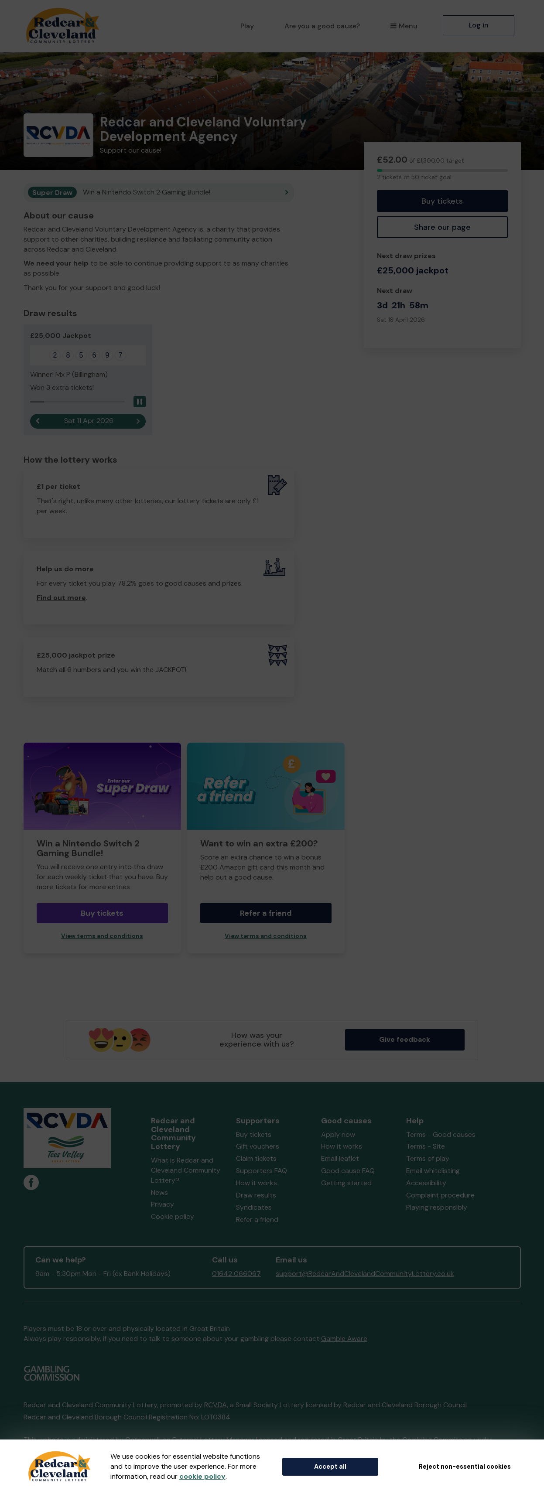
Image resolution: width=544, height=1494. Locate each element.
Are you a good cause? (322, 26)
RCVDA (215, 1405)
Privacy (162, 1204)
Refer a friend (266, 913)
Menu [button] (403, 26)
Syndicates (254, 1207)
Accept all (330, 1466)
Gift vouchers (257, 1146)
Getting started (346, 1183)
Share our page (442, 227)
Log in (479, 25)
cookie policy (202, 1476)
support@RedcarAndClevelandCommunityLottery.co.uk (365, 1274)
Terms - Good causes (441, 1134)
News (159, 1192)
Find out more (61, 597)
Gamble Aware (344, 1339)
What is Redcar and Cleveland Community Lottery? (185, 1170)
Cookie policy (172, 1216)
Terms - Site (425, 1146)
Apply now (338, 1134)
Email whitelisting (433, 1171)
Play (247, 26)
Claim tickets (256, 1158)
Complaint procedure (440, 1195)
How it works (256, 1183)
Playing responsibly (436, 1207)
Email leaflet (340, 1158)
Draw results (256, 1195)
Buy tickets (442, 201)
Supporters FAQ (261, 1171)
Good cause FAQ (348, 1171)
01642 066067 (236, 1274)
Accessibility (426, 1183)
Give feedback (404, 1039)
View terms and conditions (102, 936)
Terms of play (427, 1158)
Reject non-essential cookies (465, 1466)
